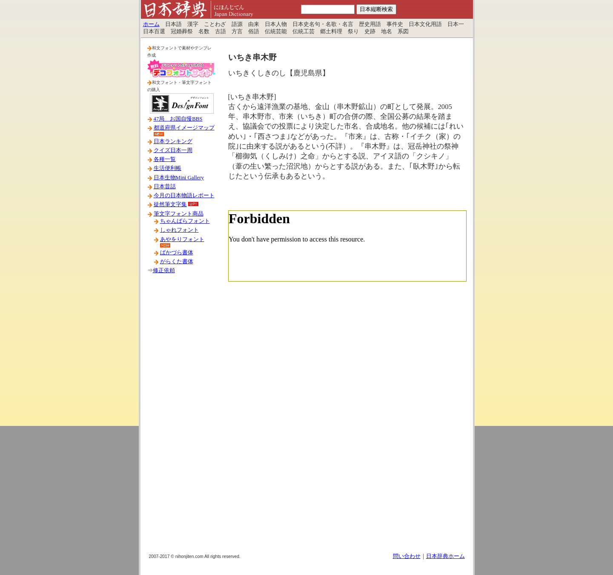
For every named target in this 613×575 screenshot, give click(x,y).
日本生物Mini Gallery (179, 178)
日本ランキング (173, 141)
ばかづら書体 (176, 253)
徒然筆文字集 (170, 204)
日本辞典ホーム (445, 556)
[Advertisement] (181, 417)
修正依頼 (164, 270)
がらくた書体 (176, 261)
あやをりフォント (182, 239)
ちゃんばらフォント (185, 221)
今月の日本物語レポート (184, 195)
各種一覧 (165, 159)
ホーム (151, 24)
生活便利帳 (167, 168)
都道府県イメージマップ (184, 128)
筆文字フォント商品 (178, 214)
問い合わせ (407, 556)
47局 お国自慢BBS (178, 119)
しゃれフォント (179, 230)
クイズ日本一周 (173, 150)
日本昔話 (165, 187)
